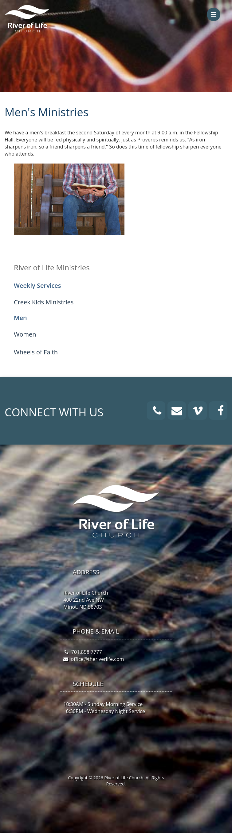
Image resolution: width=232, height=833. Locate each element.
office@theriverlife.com (97, 659)
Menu (215, 11)
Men (20, 318)
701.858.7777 (86, 652)
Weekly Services (37, 285)
